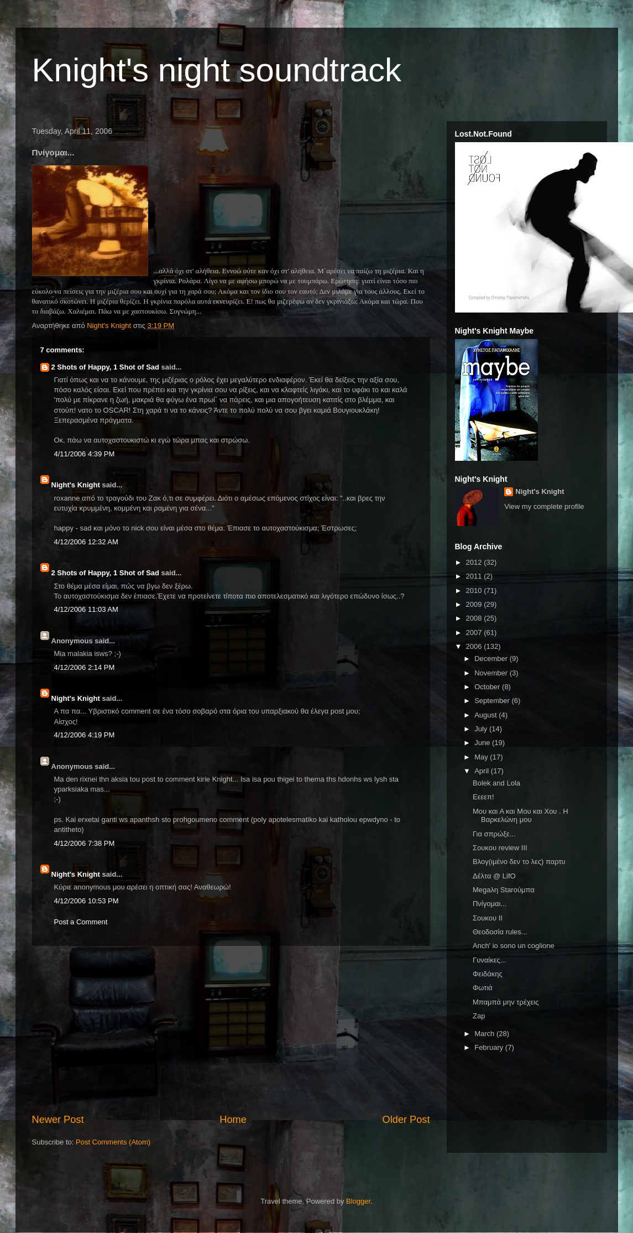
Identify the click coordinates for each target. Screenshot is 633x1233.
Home (233, 1119)
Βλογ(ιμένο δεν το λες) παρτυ (519, 861)
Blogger (358, 1201)
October (488, 687)
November (492, 673)
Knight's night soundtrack (217, 70)
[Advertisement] (231, 1029)
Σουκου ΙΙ (488, 918)
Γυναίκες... (489, 960)
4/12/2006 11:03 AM (86, 609)
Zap (479, 1016)
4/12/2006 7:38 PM (84, 843)
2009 (475, 604)
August (486, 715)
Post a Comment (81, 922)
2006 (475, 646)
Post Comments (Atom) (113, 1142)
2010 (475, 590)
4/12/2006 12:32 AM (86, 542)
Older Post (406, 1119)
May (482, 757)
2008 (475, 618)
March (485, 1033)
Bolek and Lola (496, 783)
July (481, 729)
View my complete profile (544, 506)
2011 (475, 576)
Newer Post (58, 1119)
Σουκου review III (500, 848)
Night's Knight (75, 485)
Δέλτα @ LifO (494, 876)
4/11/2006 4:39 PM (84, 454)
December (492, 658)
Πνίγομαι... (489, 903)
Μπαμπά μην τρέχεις (505, 1002)
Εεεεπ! (483, 797)
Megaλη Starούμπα (504, 890)
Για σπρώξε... (494, 834)
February (489, 1047)
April (482, 771)
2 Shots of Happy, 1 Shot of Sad (105, 367)
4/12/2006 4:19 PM (84, 735)
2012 (475, 562)
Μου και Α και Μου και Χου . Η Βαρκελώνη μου (520, 815)
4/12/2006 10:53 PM (86, 901)
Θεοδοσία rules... (500, 932)
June (483, 742)
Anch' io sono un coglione (513, 945)
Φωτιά (483, 988)
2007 (475, 632)
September (492, 700)
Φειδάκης (488, 974)
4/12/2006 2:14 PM (84, 667)
